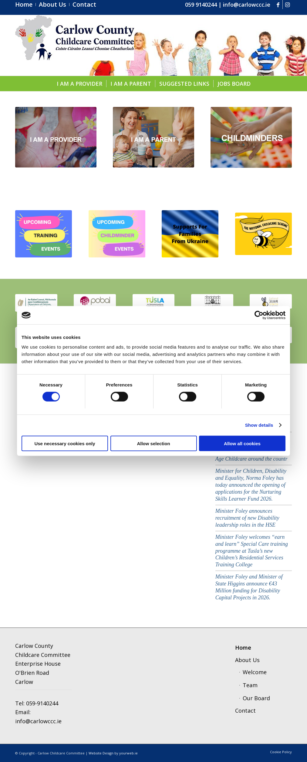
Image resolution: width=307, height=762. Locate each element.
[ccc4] (74, 45)
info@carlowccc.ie (246, 4)
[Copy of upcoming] (117, 234)
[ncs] (263, 234)
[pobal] (95, 302)
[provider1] (55, 137)
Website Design (101, 753)
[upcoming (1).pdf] (43, 234)
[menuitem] (25, 4)
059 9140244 (201, 4)
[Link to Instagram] (287, 4)
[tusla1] (154, 302)
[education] (212, 302)
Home (243, 647)
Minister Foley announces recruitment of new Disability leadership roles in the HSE (247, 518)
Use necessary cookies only (64, 443)
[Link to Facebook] (278, 4)
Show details (259, 425)
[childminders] (251, 137)
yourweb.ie (128, 753)
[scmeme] (271, 301)
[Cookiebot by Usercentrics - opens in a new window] (258, 315)
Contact (245, 710)
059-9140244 (42, 703)
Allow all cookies (242, 443)
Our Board (256, 698)
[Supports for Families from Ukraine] (190, 234)
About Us (247, 660)
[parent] (153, 137)
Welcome (255, 672)
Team (250, 685)
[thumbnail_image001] (36, 302)
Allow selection (153, 443)
